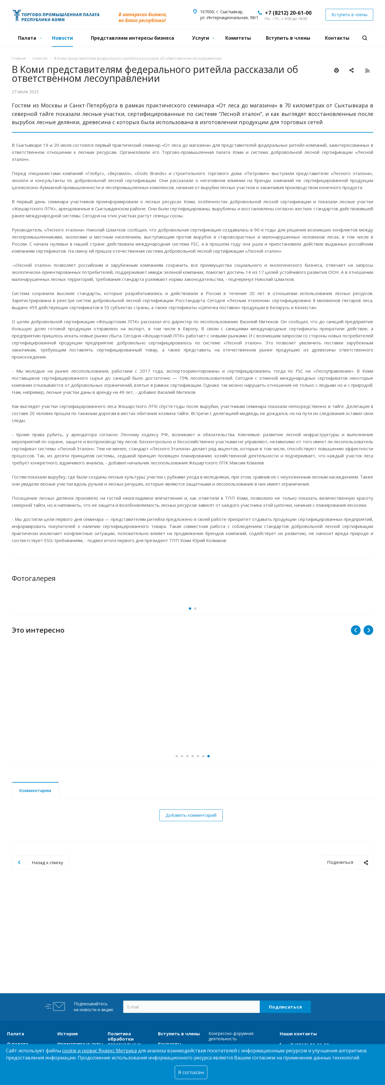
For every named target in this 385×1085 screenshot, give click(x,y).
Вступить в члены (288, 38)
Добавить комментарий (191, 855)
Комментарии (35, 830)
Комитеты (238, 38)
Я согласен (191, 1072)
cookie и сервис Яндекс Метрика (99, 1050)
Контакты (337, 38)
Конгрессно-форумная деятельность (231, 1036)
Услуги (203, 38)
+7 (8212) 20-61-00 (288, 12)
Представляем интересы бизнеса (132, 38)
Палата (30, 38)
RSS (367, 70)
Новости (62, 38)
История (67, 1033)
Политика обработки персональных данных (124, 1041)
